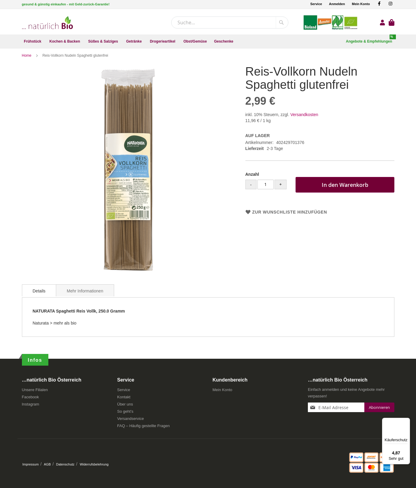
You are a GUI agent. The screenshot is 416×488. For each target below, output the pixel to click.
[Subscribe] (379, 409)
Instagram (30, 406)
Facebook (30, 399)
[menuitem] (33, 41)
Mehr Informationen (85, 294)
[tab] (39, 293)
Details (39, 294)
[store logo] (47, 22)
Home (27, 58)
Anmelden (337, 4)
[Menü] (406, 421)
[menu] (208, 41)
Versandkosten (304, 117)
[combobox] (229, 22)
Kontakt (123, 399)
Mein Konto (361, 4)
